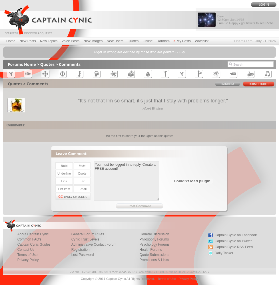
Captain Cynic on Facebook (236, 235)
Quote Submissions (154, 255)
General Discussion (154, 234)
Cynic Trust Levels (85, 239)
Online (148, 41)
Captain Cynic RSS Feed (234, 247)
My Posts (182, 41)
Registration (80, 250)
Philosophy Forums (154, 239)
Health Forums (150, 250)
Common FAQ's (29, 239)
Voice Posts (71, 41)
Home (10, 41)
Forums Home (22, 64)
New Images (93, 41)
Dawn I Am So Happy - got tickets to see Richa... (246, 20)
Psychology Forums (154, 244)
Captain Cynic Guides (34, 244)
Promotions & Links (154, 260)
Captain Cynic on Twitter (233, 241)
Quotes (133, 41)
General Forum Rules (87, 234)
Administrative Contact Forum (94, 244)
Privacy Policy (28, 260)
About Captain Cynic (33, 234)
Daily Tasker (224, 253)
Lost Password (82, 255)
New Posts (27, 41)
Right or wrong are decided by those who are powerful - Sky (139, 52)
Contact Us (25, 250)
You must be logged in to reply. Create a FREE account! (126, 181)
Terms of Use (27, 255)
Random (163, 41)
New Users (115, 41)
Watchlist (201, 41)
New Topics (48, 41)
